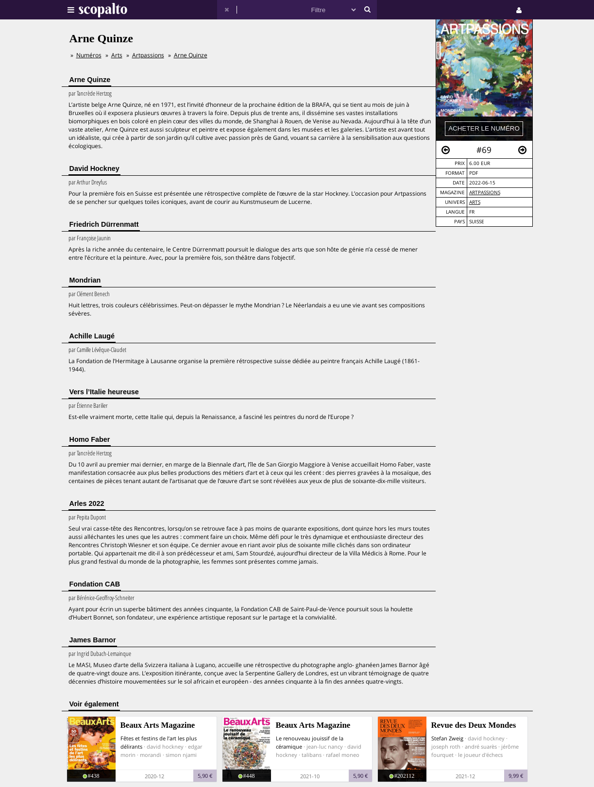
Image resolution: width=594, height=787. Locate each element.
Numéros (89, 55)
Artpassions (484, 192)
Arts (474, 202)
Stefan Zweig (447, 738)
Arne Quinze (190, 55)
